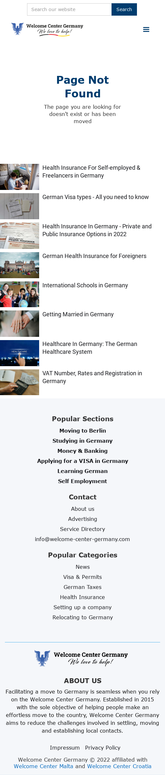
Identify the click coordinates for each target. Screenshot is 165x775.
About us (82, 509)
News (83, 567)
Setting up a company (82, 607)
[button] (146, 29)
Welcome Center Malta (43, 766)
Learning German (82, 471)
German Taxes (82, 587)
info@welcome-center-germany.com (82, 539)
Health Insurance (82, 597)
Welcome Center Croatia (119, 766)
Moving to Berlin (82, 431)
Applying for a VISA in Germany (82, 461)
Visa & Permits (82, 577)
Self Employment (82, 481)
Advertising (82, 519)
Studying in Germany (82, 441)
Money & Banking (82, 451)
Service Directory (82, 529)
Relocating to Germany (82, 617)
